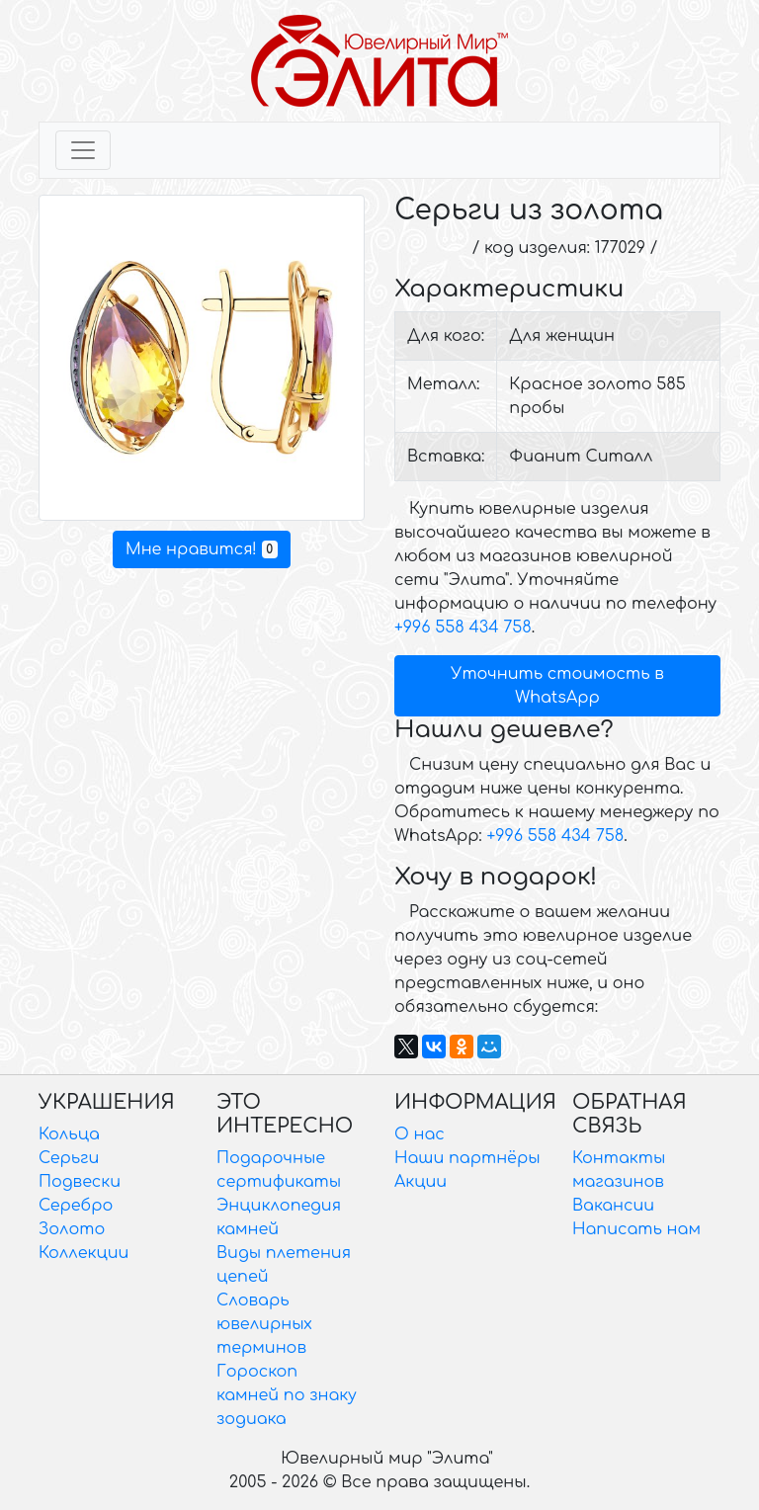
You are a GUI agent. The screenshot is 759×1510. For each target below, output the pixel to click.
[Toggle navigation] (83, 150)
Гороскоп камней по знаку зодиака (286, 1395)
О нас (419, 1134)
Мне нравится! (202, 549)
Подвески (80, 1182)
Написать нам (636, 1229)
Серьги (69, 1158)
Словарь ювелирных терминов (264, 1324)
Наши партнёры (467, 1158)
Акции (420, 1182)
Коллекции (83, 1253)
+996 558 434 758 (463, 627)
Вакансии (613, 1206)
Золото (72, 1229)
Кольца (69, 1134)
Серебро (76, 1206)
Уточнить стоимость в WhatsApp (557, 686)
